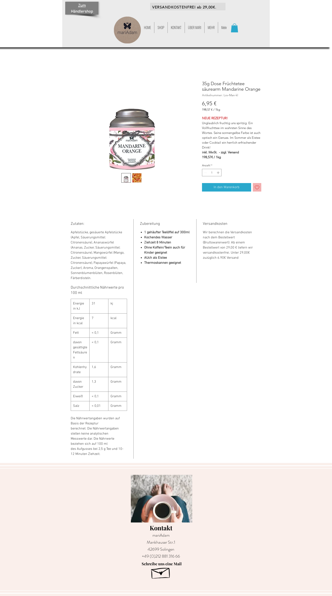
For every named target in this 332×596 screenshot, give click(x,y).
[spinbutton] (212, 172)
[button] (211, 27)
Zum (82, 5)
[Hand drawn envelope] (161, 571)
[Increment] (218, 172)
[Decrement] (205, 172)
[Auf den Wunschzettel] (257, 187)
